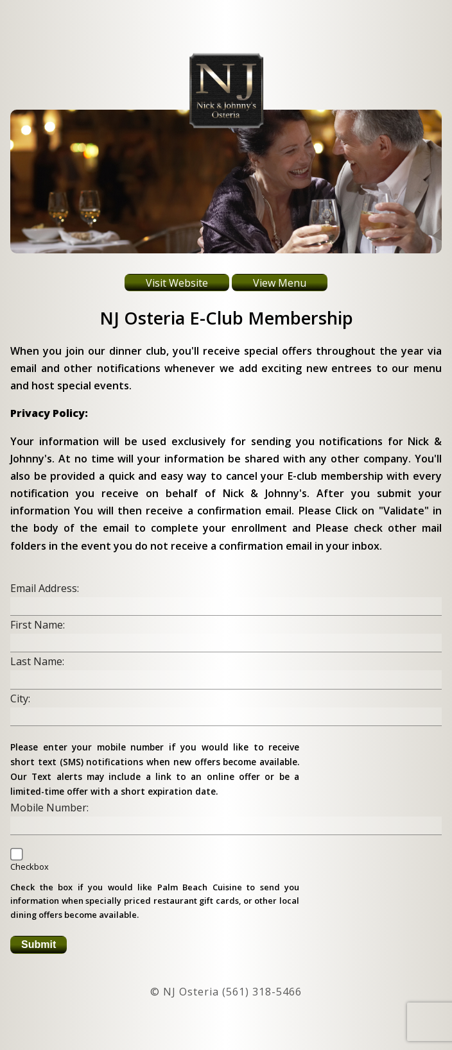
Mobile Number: (49, 807)
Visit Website (177, 283)
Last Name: (37, 661)
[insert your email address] (226, 606)
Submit (38, 944)
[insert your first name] (226, 643)
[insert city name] (226, 716)
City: (20, 698)
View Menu (279, 283)
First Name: (37, 625)
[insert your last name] (226, 679)
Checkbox (29, 866)
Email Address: (44, 588)
